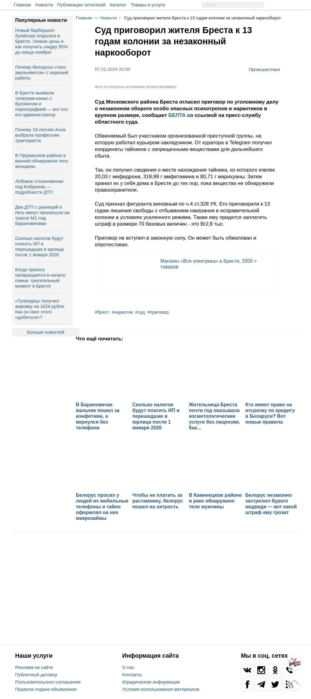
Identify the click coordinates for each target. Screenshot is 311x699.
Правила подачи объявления (45, 689)
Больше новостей (45, 332)
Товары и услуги (148, 4)
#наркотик (122, 312)
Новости (44, 4)
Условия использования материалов (160, 689)
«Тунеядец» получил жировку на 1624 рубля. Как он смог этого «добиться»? (40, 309)
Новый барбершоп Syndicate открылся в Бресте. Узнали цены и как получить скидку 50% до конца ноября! (41, 41)
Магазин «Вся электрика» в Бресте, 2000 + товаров (209, 263)
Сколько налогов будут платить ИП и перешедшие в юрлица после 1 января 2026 (39, 246)
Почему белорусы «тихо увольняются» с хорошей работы (41, 72)
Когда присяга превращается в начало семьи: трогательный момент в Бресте (40, 277)
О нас (128, 667)
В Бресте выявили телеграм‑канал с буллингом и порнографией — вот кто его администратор (41, 103)
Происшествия (264, 69)
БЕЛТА (177, 115)
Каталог (118, 4)
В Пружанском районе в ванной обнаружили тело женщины (41, 161)
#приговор (158, 312)
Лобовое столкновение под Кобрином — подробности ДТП (39, 187)
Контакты (132, 674)
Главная (22, 4)
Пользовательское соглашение (48, 681)
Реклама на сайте (34, 667)
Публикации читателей (81, 4)
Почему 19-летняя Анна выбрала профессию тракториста (40, 135)
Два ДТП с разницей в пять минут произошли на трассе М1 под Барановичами (42, 215)
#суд (140, 312)
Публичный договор (36, 674)
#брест (102, 312)
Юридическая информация (151, 681)
